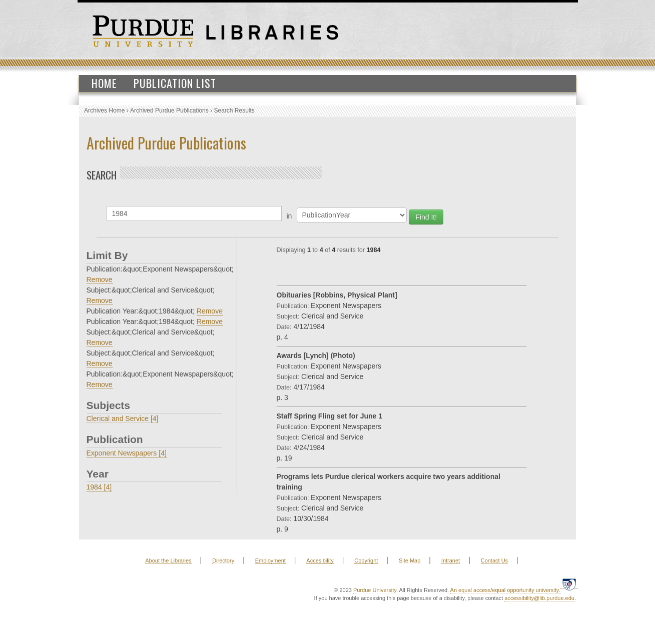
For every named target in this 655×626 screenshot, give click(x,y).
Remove (100, 280)
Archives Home (104, 110)
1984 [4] (99, 487)
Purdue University (374, 590)
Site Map (409, 561)
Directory (223, 561)
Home (104, 83)
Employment (270, 561)
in (289, 216)
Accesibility (319, 561)
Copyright (366, 561)
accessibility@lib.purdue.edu (539, 598)
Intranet (450, 561)
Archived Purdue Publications (169, 110)
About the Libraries (168, 561)
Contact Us (494, 561)
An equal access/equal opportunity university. (505, 590)
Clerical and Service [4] (123, 418)
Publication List (175, 83)
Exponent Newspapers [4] (127, 453)
